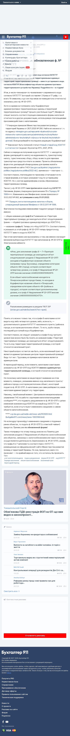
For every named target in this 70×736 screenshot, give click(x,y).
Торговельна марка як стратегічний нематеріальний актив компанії (39, 559)
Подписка (66, 37)
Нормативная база (10, 682)
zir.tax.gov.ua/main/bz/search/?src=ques (28, 309)
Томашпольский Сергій (15, 508)
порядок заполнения (11, 460)
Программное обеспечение (14, 688)
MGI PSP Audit (19, 567)
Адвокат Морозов (20, 531)
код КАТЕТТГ (60, 458)
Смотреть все (11, 591)
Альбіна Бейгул (19, 578)
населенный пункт (47, 460)
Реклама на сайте (10, 709)
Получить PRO (8, 678)
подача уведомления (32, 458)
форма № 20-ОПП (47, 458)
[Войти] (64, 2)
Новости (5, 703)
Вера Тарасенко (20, 542)
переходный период (11, 463)
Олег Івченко (18, 554)
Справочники (7, 685)
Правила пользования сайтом (15, 694)
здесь (9, 673)
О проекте (6, 706)
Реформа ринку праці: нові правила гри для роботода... (34, 582)
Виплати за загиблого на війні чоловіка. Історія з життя (37, 546)
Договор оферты (9, 691)
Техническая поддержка (13, 697)
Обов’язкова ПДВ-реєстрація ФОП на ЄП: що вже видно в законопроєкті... (33, 513)
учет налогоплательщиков (13, 458)
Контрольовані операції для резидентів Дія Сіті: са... (39, 570)
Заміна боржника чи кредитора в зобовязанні (36, 534)
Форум (5, 713)
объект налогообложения (30, 460)
